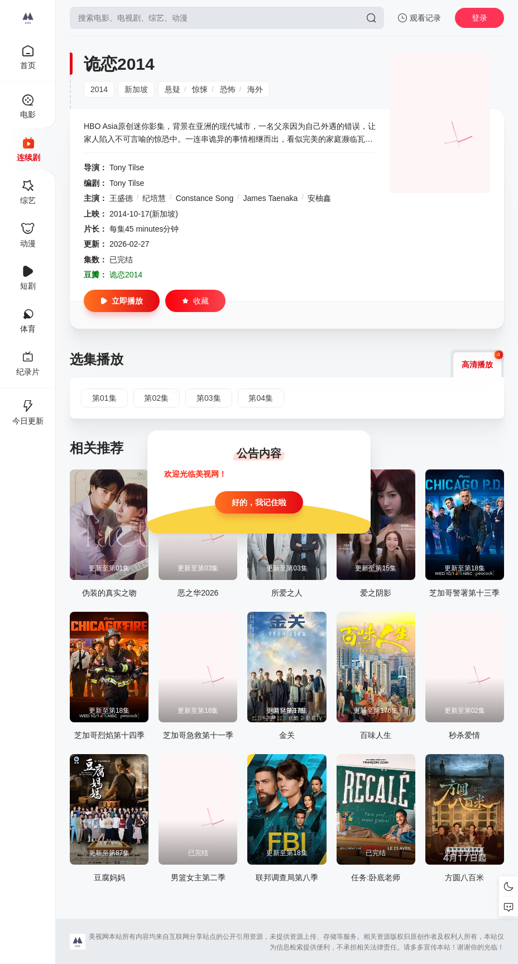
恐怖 (228, 89)
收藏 (195, 300)
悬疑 (172, 89)
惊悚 (200, 89)
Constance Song (205, 198)
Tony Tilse (126, 167)
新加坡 (136, 89)
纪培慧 (154, 198)
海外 (255, 89)
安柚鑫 (319, 198)
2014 (99, 89)
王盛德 (121, 198)
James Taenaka (270, 198)
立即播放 (121, 300)
